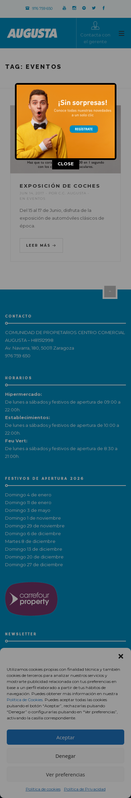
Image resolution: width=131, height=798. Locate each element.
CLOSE (66, 163)
